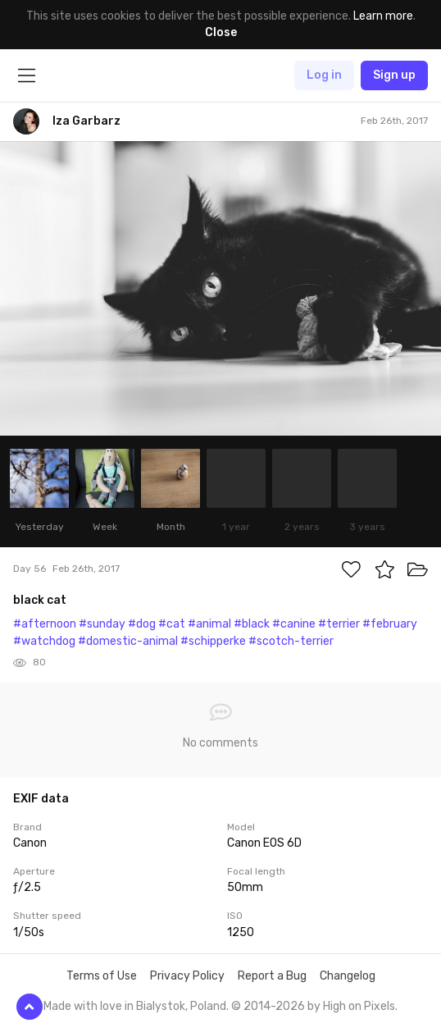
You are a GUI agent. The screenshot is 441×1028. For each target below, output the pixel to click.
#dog (142, 624)
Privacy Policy (187, 976)
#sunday (102, 624)
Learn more (383, 16)
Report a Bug (272, 976)
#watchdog (44, 641)
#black (252, 624)
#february (389, 624)
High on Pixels (359, 1006)
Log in (324, 75)
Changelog (347, 976)
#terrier (339, 624)
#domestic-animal (128, 641)
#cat (171, 624)
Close (221, 32)
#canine (294, 624)
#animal (209, 624)
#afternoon (44, 624)
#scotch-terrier (291, 641)
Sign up (394, 75)
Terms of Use (101, 976)
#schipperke (213, 641)
